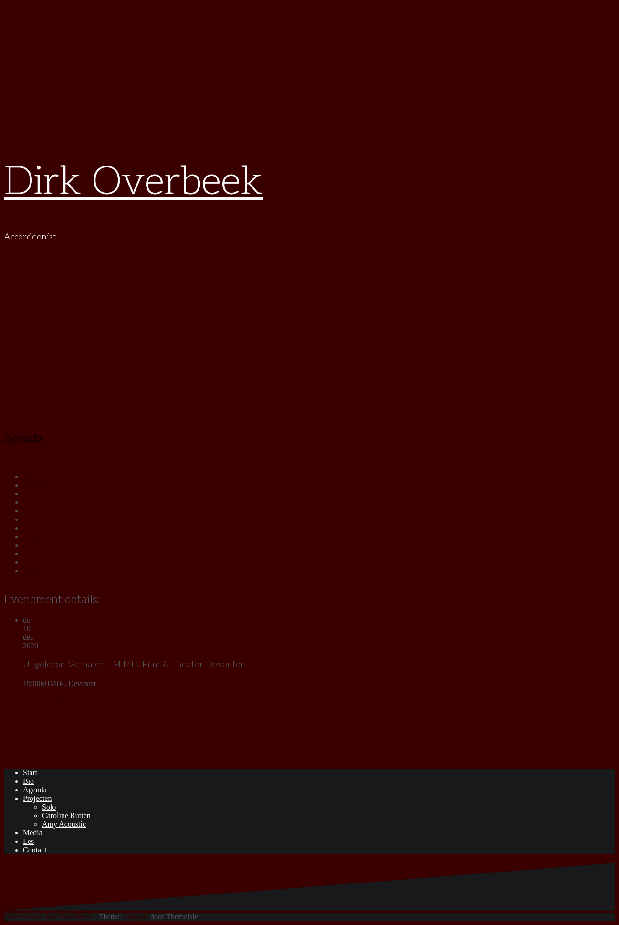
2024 (30, 554)
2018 (30, 502)
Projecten (37, 798)
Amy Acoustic (64, 824)
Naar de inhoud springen (41, 8)
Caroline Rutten (66, 815)
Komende (37, 485)
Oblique (136, 917)
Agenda (35, 790)
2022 (30, 536)
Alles (31, 476)
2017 (30, 493)
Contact (35, 850)
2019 (30, 511)
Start (30, 773)
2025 (30, 562)
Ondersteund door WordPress (49, 917)
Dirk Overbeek (133, 182)
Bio (28, 781)
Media (32, 833)
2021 (30, 528)
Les (28, 841)
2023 (30, 545)
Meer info (40, 700)
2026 (30, 571)
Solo (49, 807)
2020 (30, 519)
